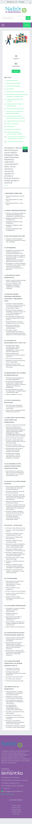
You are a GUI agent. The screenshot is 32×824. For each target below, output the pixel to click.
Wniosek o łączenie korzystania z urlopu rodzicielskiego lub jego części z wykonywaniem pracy (15, 545)
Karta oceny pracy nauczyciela (14, 438)
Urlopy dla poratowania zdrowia (16, 121)
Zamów (27, 25)
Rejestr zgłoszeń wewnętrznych (15, 626)
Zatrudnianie (10, 126)
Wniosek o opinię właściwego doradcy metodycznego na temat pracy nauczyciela (15, 441)
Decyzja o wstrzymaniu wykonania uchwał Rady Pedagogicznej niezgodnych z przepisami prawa (16, 214)
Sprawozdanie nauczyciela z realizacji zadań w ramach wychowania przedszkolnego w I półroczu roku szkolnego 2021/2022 (15, 645)
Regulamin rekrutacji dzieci (14, 715)
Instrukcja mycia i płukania (13, 678)
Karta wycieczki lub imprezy (14, 358)
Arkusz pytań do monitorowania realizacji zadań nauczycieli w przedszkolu (15, 639)
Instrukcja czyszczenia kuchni (14, 676)
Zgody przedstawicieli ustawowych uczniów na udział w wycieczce (15, 355)
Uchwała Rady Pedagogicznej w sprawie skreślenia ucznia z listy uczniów (15, 318)
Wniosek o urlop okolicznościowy (15, 528)
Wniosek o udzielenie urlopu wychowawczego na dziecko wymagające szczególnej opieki (15, 566)
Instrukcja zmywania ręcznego (14, 680)
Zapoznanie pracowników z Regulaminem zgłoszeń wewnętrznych (14, 618)
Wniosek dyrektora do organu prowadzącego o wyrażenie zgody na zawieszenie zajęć (16, 391)
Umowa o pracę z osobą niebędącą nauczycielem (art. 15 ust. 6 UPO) (15, 598)
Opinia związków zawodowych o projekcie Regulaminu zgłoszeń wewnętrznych (15, 623)
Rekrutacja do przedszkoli (15, 141)
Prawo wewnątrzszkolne (13, 83)
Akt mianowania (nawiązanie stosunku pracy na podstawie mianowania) (14, 407)
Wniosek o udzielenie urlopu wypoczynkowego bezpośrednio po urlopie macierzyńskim (15, 554)
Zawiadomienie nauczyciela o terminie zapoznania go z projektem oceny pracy (14, 450)
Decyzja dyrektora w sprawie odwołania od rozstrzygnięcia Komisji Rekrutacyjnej (14, 693)
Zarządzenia (10, 88)
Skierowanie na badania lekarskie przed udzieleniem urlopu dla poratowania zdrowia (15, 488)
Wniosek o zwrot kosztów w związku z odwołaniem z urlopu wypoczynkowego (15, 571)
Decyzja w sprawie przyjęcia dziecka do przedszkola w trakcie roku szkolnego (15, 240)
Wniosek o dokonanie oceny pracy (16, 425)
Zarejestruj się (10, 2)
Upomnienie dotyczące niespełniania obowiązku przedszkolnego (13, 326)
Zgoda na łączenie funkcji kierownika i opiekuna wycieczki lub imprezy (15, 365)
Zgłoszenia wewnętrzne (14, 129)
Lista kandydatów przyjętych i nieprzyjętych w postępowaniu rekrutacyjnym (14, 701)
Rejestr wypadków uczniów (14, 394)
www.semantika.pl (8, 794)
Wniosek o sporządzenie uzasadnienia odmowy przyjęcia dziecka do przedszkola (15, 722)
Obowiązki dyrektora (12, 80)
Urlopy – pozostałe (12, 123)
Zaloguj (21, 2)
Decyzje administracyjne (13, 86)
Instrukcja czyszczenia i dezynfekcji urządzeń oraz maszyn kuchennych (16, 673)
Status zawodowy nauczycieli (14, 108)
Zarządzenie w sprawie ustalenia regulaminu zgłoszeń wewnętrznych (15, 610)
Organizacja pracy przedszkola (15, 91)
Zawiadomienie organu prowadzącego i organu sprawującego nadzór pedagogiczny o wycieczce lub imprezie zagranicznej (15, 348)
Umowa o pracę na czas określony (16, 591)
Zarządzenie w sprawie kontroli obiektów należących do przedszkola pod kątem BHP (15, 252)
